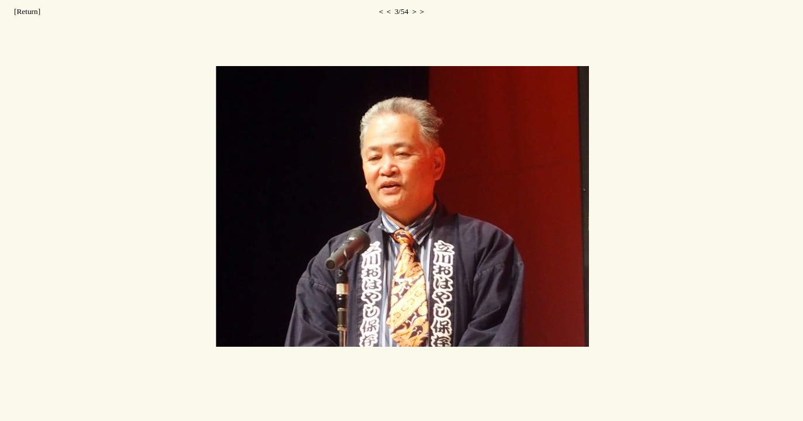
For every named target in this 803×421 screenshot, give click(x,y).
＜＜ (384, 11)
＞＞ (418, 11)
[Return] (27, 11)
